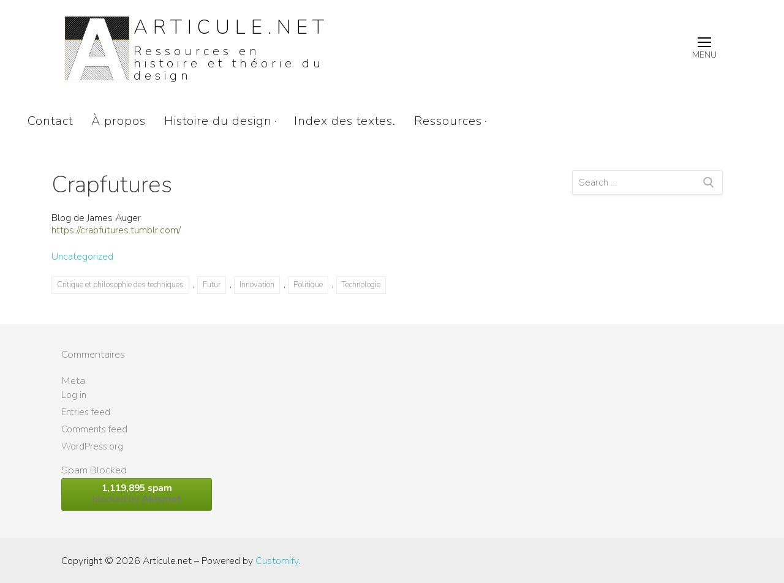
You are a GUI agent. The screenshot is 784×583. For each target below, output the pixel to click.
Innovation (256, 284)
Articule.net (232, 27)
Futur (212, 284)
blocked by (136, 494)
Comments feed (94, 429)
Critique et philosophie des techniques (120, 284)
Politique (308, 284)
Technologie (361, 284)
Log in (73, 395)
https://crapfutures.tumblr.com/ (116, 230)
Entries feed (85, 412)
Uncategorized (82, 256)
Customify (276, 561)
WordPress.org (92, 446)
